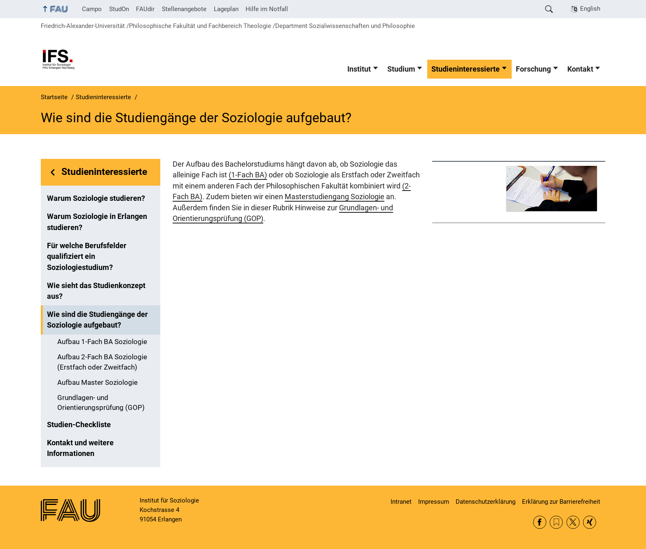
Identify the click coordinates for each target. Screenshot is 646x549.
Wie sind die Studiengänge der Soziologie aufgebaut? (97, 319)
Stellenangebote (184, 9)
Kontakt (580, 69)
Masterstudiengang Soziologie (334, 197)
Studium (401, 69)
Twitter (573, 522)
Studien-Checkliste (79, 425)
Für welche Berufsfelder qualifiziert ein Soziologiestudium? (86, 257)
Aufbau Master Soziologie (97, 382)
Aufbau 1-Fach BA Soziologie (102, 342)
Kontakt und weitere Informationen (80, 448)
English (590, 8)
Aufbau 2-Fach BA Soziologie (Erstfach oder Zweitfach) (102, 362)
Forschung (533, 69)
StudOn (119, 9)
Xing (589, 522)
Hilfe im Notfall (267, 9)
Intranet (401, 501)
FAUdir (145, 9)
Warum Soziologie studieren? (96, 198)
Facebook (539, 522)
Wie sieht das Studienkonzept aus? (96, 290)
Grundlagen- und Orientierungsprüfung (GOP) (101, 403)
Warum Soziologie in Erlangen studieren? (97, 221)
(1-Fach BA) (248, 175)
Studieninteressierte (465, 69)
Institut (359, 69)
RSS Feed (556, 522)
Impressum (433, 501)
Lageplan (226, 9)
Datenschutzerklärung (485, 501)
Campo (92, 9)
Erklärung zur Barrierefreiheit (561, 501)
